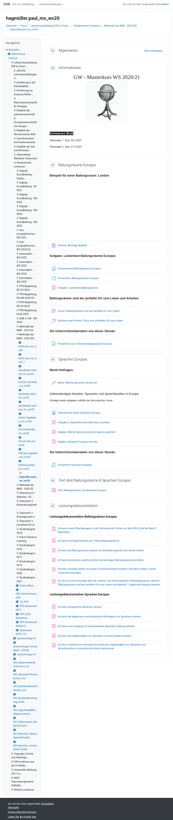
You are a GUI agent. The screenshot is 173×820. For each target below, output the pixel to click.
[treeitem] (22, 420)
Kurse (24, 25)
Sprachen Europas (72, 359)
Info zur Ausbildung (23, 4)
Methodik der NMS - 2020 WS (120, 25)
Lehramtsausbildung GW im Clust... (50, 25)
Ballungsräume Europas (77, 165)
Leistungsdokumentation (78, 506)
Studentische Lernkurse (87, 25)
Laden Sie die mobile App (22, 816)
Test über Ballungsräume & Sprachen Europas (94, 480)
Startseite (11, 25)
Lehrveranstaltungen (50, 4)
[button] (53, 51)
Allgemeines (68, 50)
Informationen (69, 68)
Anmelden (162, 4)
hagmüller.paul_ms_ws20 (24, 29)
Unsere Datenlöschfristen (22, 812)
